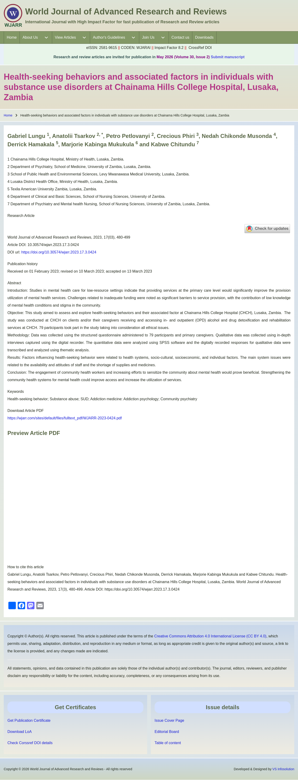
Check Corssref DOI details (30, 743)
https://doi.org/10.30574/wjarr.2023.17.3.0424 (58, 252)
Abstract (14, 283)
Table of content (168, 743)
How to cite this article (25, 567)
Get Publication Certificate (29, 720)
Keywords (15, 391)
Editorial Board (167, 732)
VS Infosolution (283, 769)
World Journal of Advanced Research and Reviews (126, 11)
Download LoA (19, 732)
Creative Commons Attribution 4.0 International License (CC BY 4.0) (210, 636)
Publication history (22, 264)
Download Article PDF (25, 411)
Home (8, 115)
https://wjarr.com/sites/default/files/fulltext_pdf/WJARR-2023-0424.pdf (64, 418)
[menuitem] (12, 37)
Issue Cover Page (169, 720)
